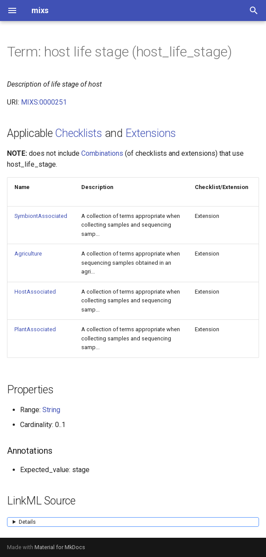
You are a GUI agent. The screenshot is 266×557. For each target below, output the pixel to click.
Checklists (78, 133)
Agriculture (28, 253)
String (51, 410)
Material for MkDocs (60, 547)
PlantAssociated (35, 329)
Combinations (102, 153)
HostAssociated (35, 291)
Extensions (150, 133)
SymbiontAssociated (40, 216)
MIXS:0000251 (44, 102)
